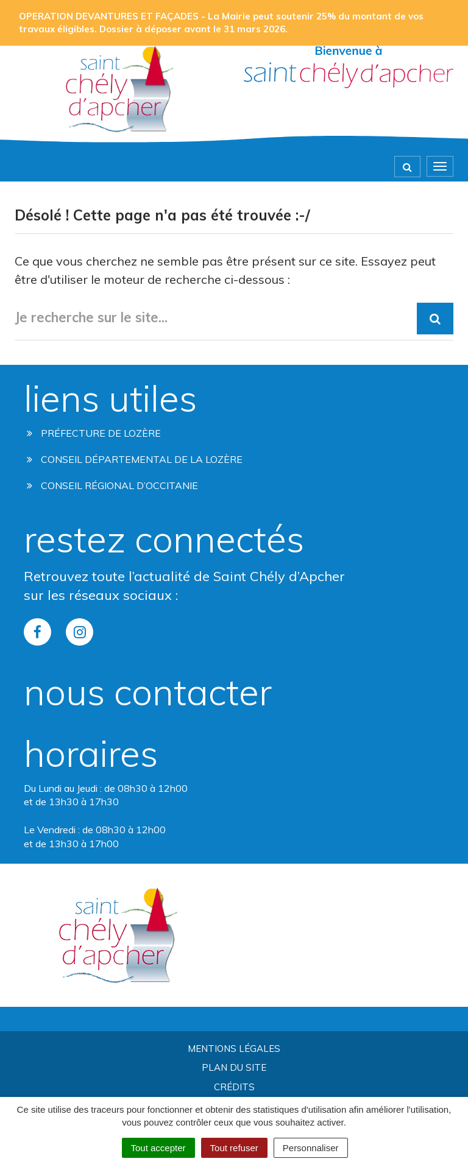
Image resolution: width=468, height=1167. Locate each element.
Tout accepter (158, 1148)
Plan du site (234, 1067)
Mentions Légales (234, 1048)
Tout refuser (234, 1148)
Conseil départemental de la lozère (135, 459)
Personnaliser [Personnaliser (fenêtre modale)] (311, 1148)
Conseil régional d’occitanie (112, 485)
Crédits (234, 1087)
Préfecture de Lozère (94, 433)
